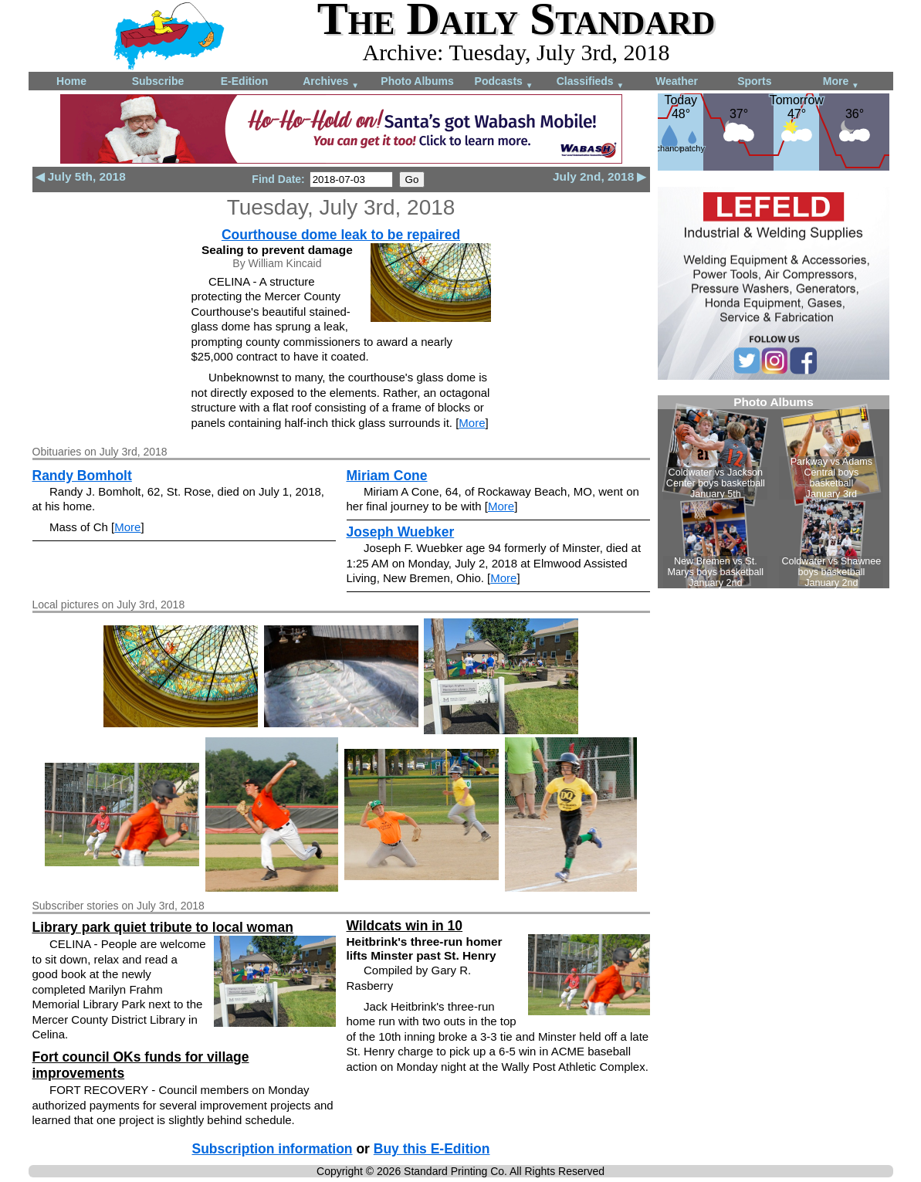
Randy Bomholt (82, 475)
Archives (331, 82)
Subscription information (272, 1149)
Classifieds (591, 82)
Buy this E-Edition (432, 1149)
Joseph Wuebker (401, 532)
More (841, 82)
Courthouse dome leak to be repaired (341, 234)
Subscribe (158, 81)
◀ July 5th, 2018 (81, 176)
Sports (754, 81)
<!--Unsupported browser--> (773, 491)
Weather (676, 81)
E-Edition (244, 81)
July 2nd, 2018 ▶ (600, 176)
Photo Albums (417, 81)
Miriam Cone (387, 475)
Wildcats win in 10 (405, 925)
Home (71, 81)
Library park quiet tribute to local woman (162, 927)
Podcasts (504, 82)
